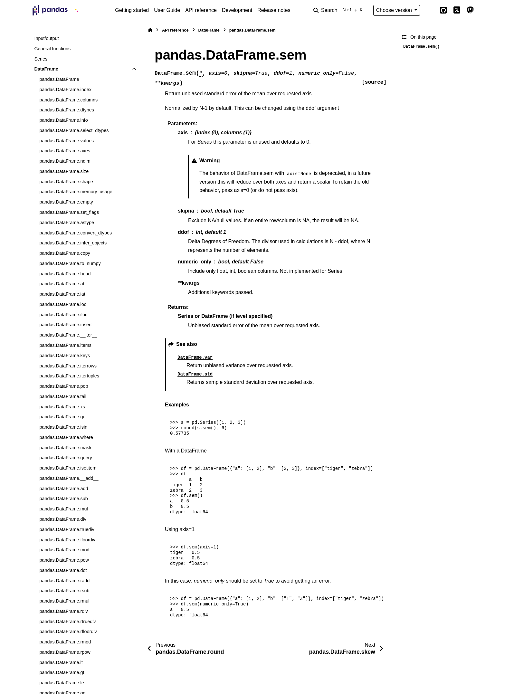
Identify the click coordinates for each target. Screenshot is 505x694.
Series (40, 59)
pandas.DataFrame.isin (63, 427)
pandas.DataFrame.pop (63, 386)
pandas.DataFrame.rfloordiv (68, 631)
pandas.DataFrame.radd (64, 580)
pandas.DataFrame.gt (61, 672)
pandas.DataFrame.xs (62, 406)
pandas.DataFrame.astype (66, 222)
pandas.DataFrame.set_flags (69, 212)
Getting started (132, 10)
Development (237, 10)
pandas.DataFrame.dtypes (66, 109)
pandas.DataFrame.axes (64, 150)
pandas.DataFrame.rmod (65, 641)
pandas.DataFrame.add (63, 488)
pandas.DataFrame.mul (63, 508)
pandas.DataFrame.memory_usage (75, 191)
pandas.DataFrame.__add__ (68, 478)
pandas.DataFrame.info (63, 120)
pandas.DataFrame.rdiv (63, 611)
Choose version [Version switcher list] (395, 10)
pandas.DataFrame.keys (64, 355)
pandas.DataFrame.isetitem (67, 468)
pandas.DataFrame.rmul (64, 601)
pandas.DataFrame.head (65, 273)
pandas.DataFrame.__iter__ (68, 334)
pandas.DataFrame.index (65, 89)
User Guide (167, 10)
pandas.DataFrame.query (65, 457)
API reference (201, 10)
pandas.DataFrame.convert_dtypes (75, 232)
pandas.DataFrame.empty (66, 201)
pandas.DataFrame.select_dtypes (74, 130)
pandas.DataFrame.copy (64, 253)
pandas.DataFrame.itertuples (69, 375)
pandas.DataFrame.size (64, 171)
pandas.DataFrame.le (61, 682)
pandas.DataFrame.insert (65, 324)
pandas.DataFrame (59, 79)
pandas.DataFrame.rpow (64, 652)
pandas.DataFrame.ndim (64, 161)
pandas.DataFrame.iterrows (68, 365)
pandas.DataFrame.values (66, 140)
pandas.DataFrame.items (65, 345)
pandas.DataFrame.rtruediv (67, 621)
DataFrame (46, 68)
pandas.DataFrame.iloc (63, 314)
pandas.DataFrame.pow (64, 560)
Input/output (46, 38)
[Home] (150, 30)
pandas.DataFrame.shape (66, 181)
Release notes (273, 10)
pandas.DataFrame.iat (62, 294)
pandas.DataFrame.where (66, 437)
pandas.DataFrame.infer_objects (73, 242)
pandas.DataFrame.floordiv (67, 539)
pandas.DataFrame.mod (64, 549)
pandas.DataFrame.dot (63, 570)
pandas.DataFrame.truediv (66, 529)
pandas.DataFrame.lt (60, 662)
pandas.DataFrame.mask (65, 447)
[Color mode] (430, 10)
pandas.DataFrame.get (63, 416)
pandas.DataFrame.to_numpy (69, 263)
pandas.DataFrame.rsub (64, 590)
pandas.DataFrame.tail (62, 396)
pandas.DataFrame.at (61, 283)
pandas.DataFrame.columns (68, 99)
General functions (52, 48)
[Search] (339, 10)
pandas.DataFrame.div (62, 519)
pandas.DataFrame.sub (63, 498)
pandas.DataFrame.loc (62, 304)
